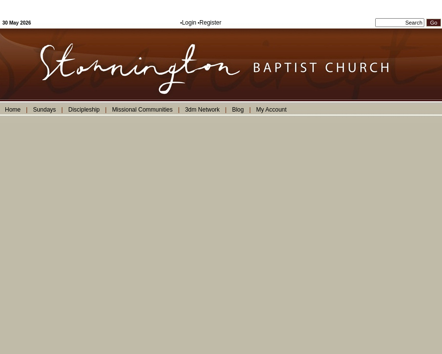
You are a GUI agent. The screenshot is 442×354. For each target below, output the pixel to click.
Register (210, 22)
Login (189, 22)
